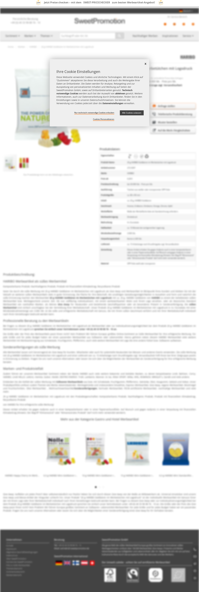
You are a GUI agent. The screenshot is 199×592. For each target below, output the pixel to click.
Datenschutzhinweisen (102, 100)
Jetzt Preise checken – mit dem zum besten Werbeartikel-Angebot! (99, 4)
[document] (99, 92)
